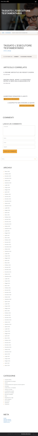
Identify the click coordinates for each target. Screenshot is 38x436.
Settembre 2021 (8, 276)
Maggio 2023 (7, 233)
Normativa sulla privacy (26, 433)
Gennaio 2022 (7, 267)
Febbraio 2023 (8, 239)
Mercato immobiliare (9, 394)
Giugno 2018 (7, 358)
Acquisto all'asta (8, 379)
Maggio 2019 (7, 333)
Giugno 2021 (7, 281)
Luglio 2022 (7, 253)
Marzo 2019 (7, 338)
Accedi (5, 418)
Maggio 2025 (7, 189)
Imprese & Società (8, 389)
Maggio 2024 (7, 210)
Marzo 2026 (7, 171)
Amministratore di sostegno (10, 381)
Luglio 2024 (7, 207)
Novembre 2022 (8, 246)
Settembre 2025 (8, 182)
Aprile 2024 (7, 212)
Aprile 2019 (7, 335)
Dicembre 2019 (8, 317)
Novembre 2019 (8, 319)
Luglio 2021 (7, 278)
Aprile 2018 (7, 363)
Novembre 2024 (8, 201)
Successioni (8, 32)
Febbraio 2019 (8, 340)
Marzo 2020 (7, 310)
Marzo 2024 (7, 214)
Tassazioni (29, 56)
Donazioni (7, 386)
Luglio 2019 (7, 328)
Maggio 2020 (7, 308)
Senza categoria (8, 399)
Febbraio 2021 (8, 287)
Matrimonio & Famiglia (9, 392)
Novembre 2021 (8, 271)
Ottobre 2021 (7, 274)
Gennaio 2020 (7, 315)
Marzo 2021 (7, 285)
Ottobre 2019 (7, 322)
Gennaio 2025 (7, 196)
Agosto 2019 (7, 326)
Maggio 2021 (7, 283)
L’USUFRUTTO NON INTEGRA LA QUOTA (21, 103)
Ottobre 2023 (7, 226)
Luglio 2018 (7, 356)
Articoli (6, 382)
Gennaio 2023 (7, 242)
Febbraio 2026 (8, 173)
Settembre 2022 (8, 251)
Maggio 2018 (7, 360)
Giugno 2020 (7, 306)
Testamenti (7, 404)
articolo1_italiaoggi (7, 50)
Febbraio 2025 (8, 194)
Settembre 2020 (8, 299)
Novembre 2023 (8, 224)
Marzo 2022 (7, 262)
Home (3, 32)
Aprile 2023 (7, 235)
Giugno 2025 (7, 187)
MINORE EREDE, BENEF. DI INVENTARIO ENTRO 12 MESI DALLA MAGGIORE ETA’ (17, 80)
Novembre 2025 (8, 178)
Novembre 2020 (8, 294)
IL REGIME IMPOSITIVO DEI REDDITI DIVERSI (19, 72)
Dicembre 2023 (8, 221)
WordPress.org (7, 422)
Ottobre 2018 (7, 349)
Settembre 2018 (8, 351)
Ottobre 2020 (7, 297)
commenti (16, 56)
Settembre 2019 (8, 324)
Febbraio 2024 (8, 217)
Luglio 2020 (7, 303)
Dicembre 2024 (8, 198)
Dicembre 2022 (8, 244)
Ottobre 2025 (7, 180)
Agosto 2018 (7, 354)
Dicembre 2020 (8, 292)
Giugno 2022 (7, 255)
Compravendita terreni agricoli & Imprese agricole (15, 384)
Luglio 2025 (7, 185)
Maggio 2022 (7, 258)
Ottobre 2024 (7, 203)
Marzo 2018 (7, 365)
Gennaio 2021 (7, 290)
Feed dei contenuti (7, 419)
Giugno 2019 (7, 331)
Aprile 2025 (7, 192)
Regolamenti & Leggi (9, 397)
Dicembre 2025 (8, 176)
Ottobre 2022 (7, 249)
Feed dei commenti (7, 420)
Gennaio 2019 (7, 342)
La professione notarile (9, 391)
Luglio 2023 (7, 230)
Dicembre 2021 (8, 269)
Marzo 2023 (7, 237)
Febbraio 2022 (8, 265)
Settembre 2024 (8, 205)
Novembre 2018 (8, 347)
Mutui (6, 396)
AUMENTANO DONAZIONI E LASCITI (15, 96)
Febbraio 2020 (8, 312)
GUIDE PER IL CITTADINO (10, 387)
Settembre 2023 (8, 228)
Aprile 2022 (7, 260)
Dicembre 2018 (8, 344)
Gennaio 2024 (7, 219)
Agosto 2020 (7, 301)
